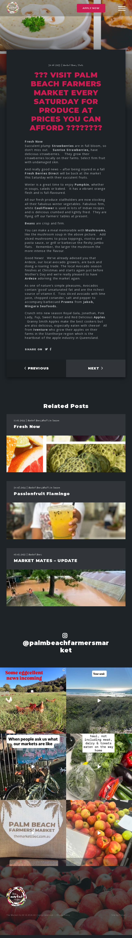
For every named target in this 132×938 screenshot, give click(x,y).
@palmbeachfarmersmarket (66, 649)
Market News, (70, 65)
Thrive (122, 918)
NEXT (96, 369)
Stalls (81, 65)
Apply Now (91, 8)
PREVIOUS (36, 369)
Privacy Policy (64, 918)
